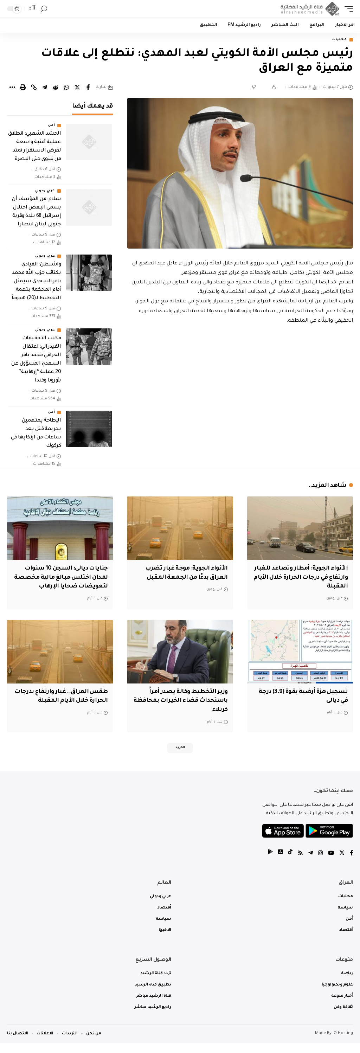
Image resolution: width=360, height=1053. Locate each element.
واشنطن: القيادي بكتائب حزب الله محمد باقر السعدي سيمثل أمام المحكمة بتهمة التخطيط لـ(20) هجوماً (36, 282)
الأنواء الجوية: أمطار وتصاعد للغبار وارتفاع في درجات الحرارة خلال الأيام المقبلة (304, 578)
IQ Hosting (343, 1043)
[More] (12, 88)
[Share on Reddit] (55, 88)
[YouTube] (330, 863)
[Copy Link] (34, 88)
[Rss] (298, 863)
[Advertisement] (240, 387)
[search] (44, 9)
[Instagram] (319, 863)
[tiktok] (287, 863)
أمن (51, 126)
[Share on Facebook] (88, 88)
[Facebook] (351, 863)
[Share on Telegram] (45, 88)
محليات (337, 40)
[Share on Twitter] (77, 88)
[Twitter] (341, 863)
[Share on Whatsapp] (66, 88)
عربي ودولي (45, 192)
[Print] (23, 88)
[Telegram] (309, 863)
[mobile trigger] (347, 9)
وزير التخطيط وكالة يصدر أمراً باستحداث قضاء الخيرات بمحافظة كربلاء (186, 709)
